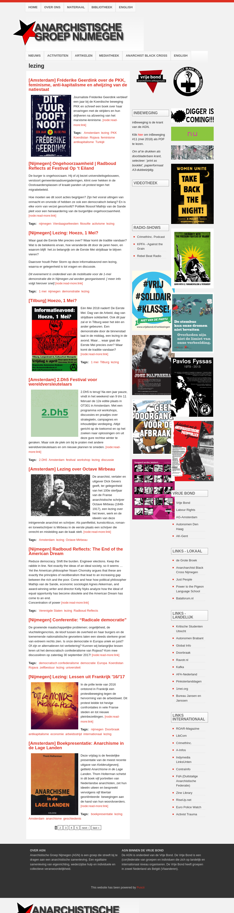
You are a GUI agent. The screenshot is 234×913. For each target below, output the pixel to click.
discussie (107, 460)
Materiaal (76, 7)
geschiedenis (72, 818)
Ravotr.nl (182, 660)
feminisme (108, 137)
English (126, 7)
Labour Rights (185, 510)
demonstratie (71, 291)
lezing (105, 133)
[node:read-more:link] (42, 215)
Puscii (140, 887)
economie (57, 734)
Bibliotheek (101, 7)
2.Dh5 (43, 460)
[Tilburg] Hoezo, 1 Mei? (53, 300)
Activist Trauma (186, 814)
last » (96, 827)
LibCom (181, 735)
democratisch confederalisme (59, 663)
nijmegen (45, 223)
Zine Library (184, 793)
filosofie (85, 223)
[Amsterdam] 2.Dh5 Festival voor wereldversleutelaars (63, 382)
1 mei (43, 291)
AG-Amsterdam (186, 517)
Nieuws (34, 55)
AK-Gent (182, 536)
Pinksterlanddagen (189, 681)
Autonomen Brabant (190, 638)
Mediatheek (109, 55)
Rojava (94, 137)
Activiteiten (57, 55)
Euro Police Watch (188, 807)
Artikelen (83, 55)
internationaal (92, 734)
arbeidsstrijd (73, 734)
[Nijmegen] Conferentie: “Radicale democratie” (78, 619)
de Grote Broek (186, 560)
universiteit (73, 667)
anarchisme (54, 818)
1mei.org (182, 688)
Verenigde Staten (51, 610)
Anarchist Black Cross (146, 55)
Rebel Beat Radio (149, 256)
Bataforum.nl (185, 598)
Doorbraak (112, 729)
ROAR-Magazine (187, 728)
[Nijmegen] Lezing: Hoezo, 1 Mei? (63, 232)
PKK (114, 133)
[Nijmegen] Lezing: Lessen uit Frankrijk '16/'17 (77, 676)
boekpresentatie (102, 814)
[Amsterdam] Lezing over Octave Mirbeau (72, 469)
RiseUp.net (183, 800)
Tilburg (104, 362)
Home (33, 7)
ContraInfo (183, 769)
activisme (98, 223)
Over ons (52, 7)
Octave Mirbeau (76, 540)
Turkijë (100, 142)
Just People (184, 579)
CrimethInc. (184, 743)
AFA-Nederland (186, 674)
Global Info (183, 645)
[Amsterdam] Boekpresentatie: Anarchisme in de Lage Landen (76, 745)
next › (85, 827)
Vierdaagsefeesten (65, 223)
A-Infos (181, 750)
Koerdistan (81, 137)
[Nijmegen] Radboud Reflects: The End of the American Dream (76, 551)
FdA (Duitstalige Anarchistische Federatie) (187, 780)
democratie (87, 663)
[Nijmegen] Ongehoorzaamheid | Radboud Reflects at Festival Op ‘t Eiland (72, 166)
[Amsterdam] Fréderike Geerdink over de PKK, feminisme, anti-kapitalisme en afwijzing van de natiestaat (78, 85)
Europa (102, 663)
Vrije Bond (183, 503)
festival (70, 460)
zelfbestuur (47, 667)
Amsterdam (92, 133)
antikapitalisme (84, 142)
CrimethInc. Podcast (151, 237)
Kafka (180, 667)
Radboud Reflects (86, 610)
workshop (83, 460)
